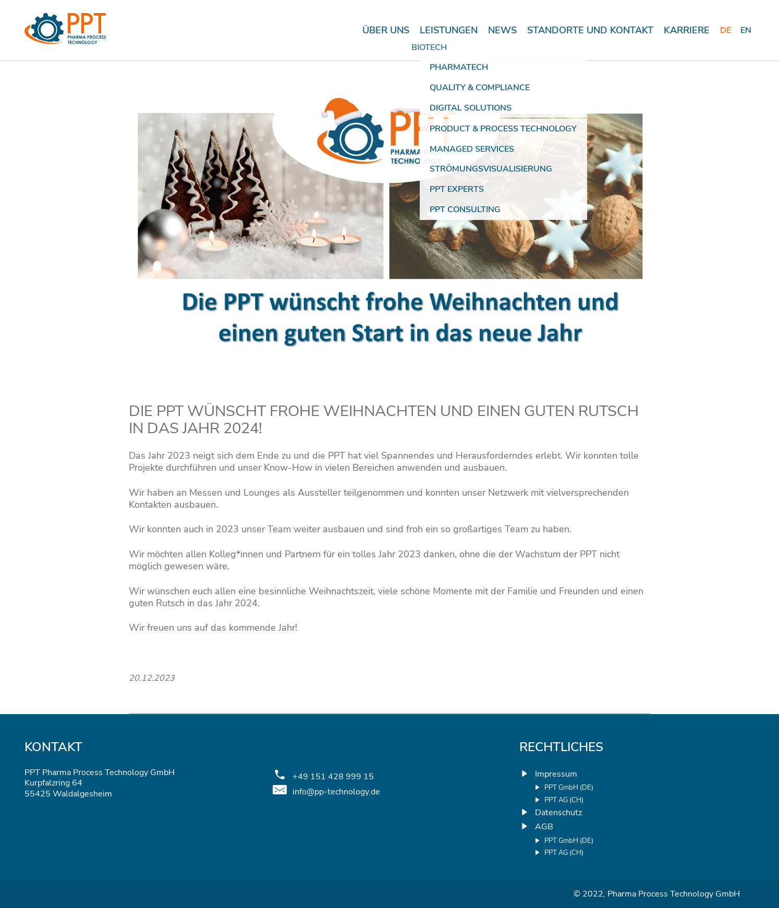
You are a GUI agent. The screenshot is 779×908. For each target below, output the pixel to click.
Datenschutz (558, 812)
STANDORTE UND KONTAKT (590, 30)
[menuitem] (726, 30)
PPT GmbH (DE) (568, 788)
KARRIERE (687, 30)
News (502, 30)
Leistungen (449, 30)
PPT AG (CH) (563, 800)
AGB (544, 826)
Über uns (385, 30)
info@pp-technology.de (336, 792)
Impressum (556, 774)
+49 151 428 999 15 (333, 776)
